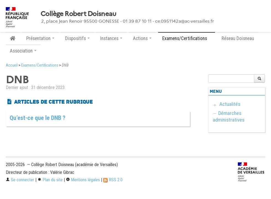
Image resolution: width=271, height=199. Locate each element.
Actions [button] (142, 38)
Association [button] (23, 51)
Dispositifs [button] (77, 38)
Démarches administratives (229, 116)
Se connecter (20, 179)
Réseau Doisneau (238, 38)
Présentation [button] (40, 38)
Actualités (229, 104)
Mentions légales (83, 179)
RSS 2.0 (113, 179)
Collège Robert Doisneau (78, 14)
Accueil (12, 65)
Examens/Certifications (39, 65)
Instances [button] (111, 38)
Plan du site (50, 179)
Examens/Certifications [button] (186, 38)
